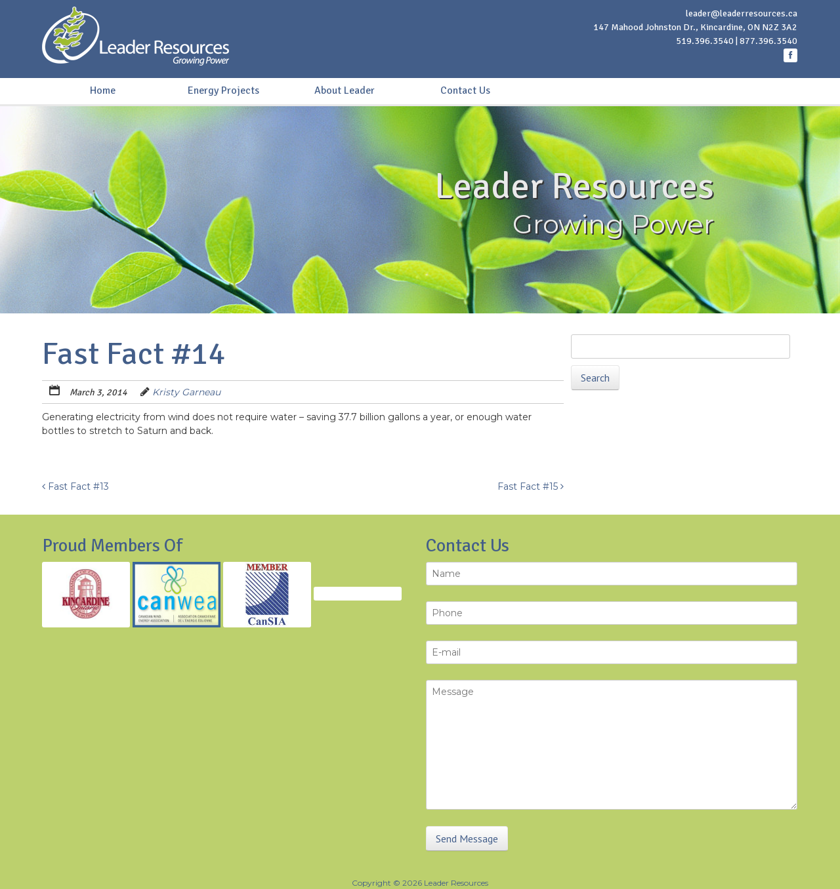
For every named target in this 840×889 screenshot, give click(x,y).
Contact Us (465, 90)
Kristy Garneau (186, 392)
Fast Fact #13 (75, 486)
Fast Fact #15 (530, 486)
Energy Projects (223, 90)
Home (103, 90)
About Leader (344, 90)
